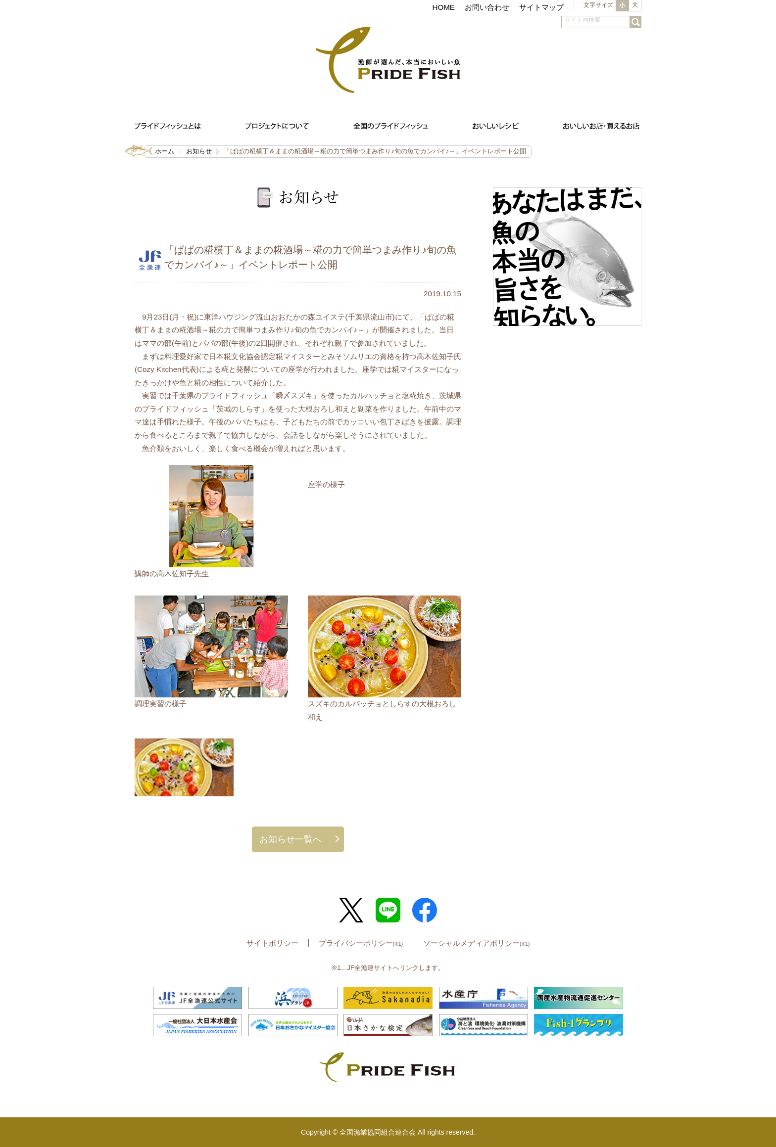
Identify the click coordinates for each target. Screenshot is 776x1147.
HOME (443, 7)
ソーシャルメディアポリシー (476, 943)
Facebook (424, 910)
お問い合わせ (487, 7)
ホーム (164, 151)
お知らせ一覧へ (290, 839)
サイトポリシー (272, 943)
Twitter (351, 910)
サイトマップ (541, 7)
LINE (388, 910)
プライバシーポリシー (361, 943)
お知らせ (199, 151)
